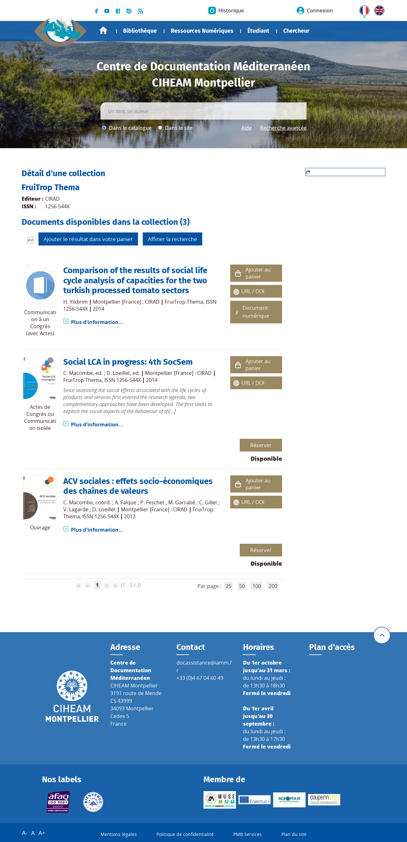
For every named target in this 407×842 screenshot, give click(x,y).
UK (377, 9)
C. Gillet (208, 502)
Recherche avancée (283, 127)
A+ (41, 833)
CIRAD (52, 198)
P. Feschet (152, 502)
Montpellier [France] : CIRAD (126, 301)
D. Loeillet (118, 372)
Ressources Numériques (202, 30)
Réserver (261, 445)
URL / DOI (252, 291)
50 (242, 586)
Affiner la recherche (172, 239)
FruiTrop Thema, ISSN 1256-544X (102, 379)
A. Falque (125, 502)
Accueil (103, 30)
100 (256, 586)
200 (273, 586)
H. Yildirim (75, 301)
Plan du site (294, 834)
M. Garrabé (181, 502)
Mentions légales (118, 834)
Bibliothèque (140, 30)
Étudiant (258, 30)
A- (24, 833)
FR (362, 9)
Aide (246, 127)
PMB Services (247, 834)
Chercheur (296, 30)
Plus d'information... (97, 322)
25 (228, 586)
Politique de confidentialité (185, 834)
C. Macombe (78, 372)
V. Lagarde (75, 509)
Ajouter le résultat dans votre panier (88, 239)
